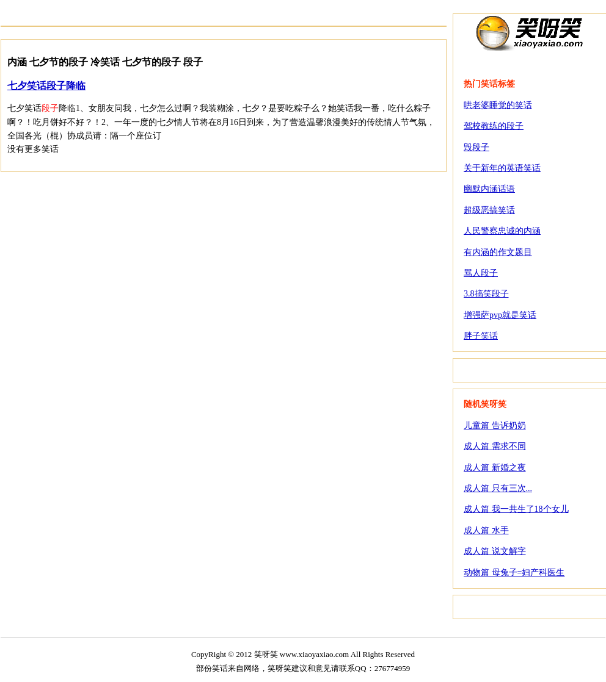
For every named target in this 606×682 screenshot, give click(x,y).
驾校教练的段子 (494, 126)
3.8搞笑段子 (486, 293)
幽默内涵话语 (489, 188)
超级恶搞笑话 (489, 210)
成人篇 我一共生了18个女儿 (516, 509)
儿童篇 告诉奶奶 (495, 425)
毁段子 (476, 147)
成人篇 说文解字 (495, 551)
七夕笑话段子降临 (46, 86)
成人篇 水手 (486, 530)
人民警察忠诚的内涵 (502, 230)
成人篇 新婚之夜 (495, 467)
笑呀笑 (530, 32)
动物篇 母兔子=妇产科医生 (514, 572)
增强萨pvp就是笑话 (500, 315)
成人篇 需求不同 (495, 446)
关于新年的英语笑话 (502, 168)
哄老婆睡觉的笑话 (498, 105)
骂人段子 (481, 273)
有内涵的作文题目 (498, 252)
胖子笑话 (481, 335)
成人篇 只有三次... (498, 488)
